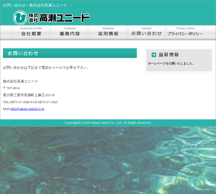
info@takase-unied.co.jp (27, 109)
